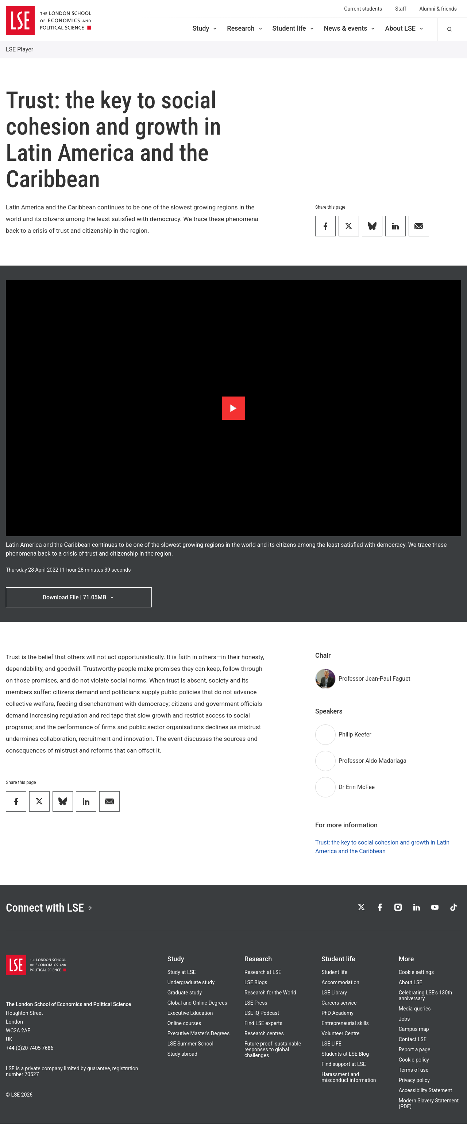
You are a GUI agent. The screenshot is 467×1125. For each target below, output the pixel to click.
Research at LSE (262, 973)
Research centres (264, 1034)
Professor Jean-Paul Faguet (374, 679)
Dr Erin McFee (357, 787)
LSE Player (19, 49)
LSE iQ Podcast (261, 1014)
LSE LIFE (331, 1045)
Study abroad (182, 1055)
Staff (400, 9)
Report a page (415, 1051)
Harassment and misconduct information (348, 1078)
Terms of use (414, 1071)
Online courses (184, 1024)
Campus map (414, 1030)
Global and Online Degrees (197, 1004)
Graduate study (184, 994)
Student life (294, 28)
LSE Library (334, 994)
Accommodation (340, 983)
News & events (350, 28)
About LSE (404, 28)
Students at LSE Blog (345, 1055)
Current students (363, 9)
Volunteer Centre (340, 1034)
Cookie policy (414, 1061)
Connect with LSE (50, 909)
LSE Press (255, 1004)
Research (245, 28)
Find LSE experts (263, 1024)
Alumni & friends (438, 9)
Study (205, 28)
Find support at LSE (343, 1065)
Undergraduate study (191, 983)
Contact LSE (413, 1040)
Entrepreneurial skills (344, 1024)
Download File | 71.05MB (78, 597)
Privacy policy (414, 1081)
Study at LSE (181, 973)
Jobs (404, 1020)
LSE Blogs (255, 983)
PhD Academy (337, 1014)
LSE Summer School (190, 1045)
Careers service (338, 1004)
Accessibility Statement (425, 1091)
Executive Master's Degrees (198, 1034)
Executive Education (190, 1014)
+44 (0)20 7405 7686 (29, 1049)
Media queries (415, 1010)
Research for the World (270, 994)
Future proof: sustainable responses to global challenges (272, 1050)
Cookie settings (416, 973)
